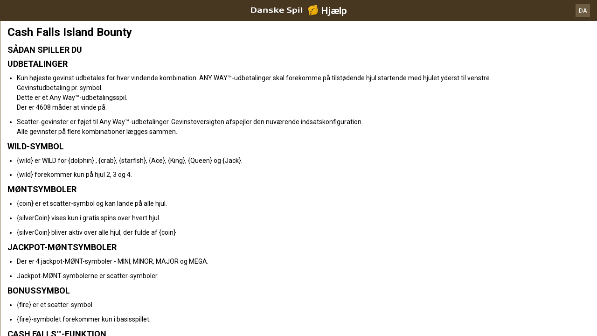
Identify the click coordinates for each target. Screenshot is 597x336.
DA (583, 10)
